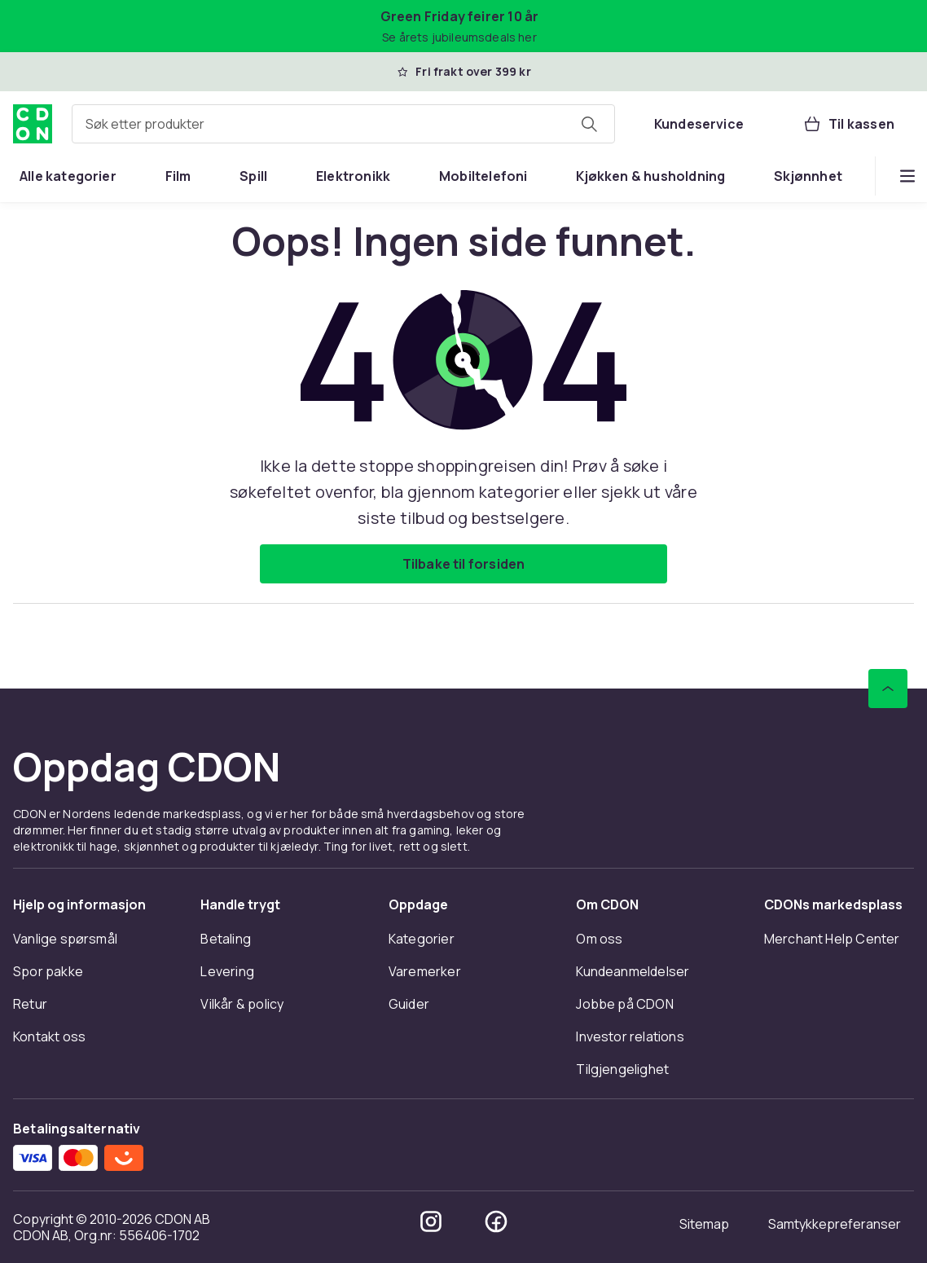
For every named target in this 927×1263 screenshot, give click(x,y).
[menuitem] (68, 176)
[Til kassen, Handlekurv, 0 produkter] (848, 123)
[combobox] (343, 123)
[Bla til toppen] (887, 688)
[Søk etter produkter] (588, 123)
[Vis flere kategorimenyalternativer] (907, 176)
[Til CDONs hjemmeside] (32, 123)
